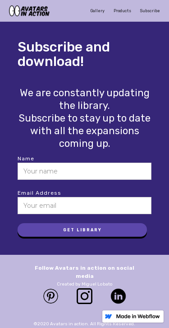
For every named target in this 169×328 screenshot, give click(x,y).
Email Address (39, 193)
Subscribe (150, 11)
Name (26, 158)
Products (122, 11)
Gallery (98, 11)
